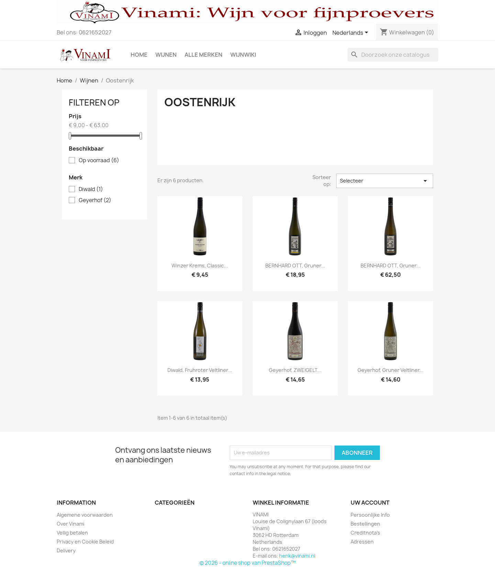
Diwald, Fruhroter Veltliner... (199, 370)
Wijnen (166, 54)
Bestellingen (365, 523)
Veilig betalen (72, 532)
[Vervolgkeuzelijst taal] (351, 33)
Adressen (362, 541)
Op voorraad (99, 160)
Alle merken (203, 54)
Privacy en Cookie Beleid (85, 541)
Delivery (66, 550)
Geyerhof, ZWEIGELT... (295, 370)
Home (139, 54)
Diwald (91, 189)
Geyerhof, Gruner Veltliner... (391, 370)
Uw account (370, 502)
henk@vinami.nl (297, 555)
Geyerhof (95, 200)
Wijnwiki (243, 54)
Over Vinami (70, 523)
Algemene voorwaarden (85, 515)
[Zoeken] (393, 55)
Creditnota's (365, 532)
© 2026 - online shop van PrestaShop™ (247, 562)
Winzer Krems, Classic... (200, 265)
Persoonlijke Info (370, 515)
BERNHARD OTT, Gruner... (295, 265)
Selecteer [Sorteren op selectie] (384, 181)
